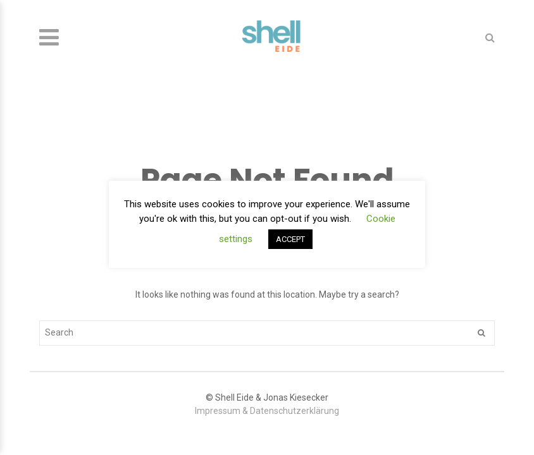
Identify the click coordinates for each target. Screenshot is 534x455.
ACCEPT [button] (290, 239)
